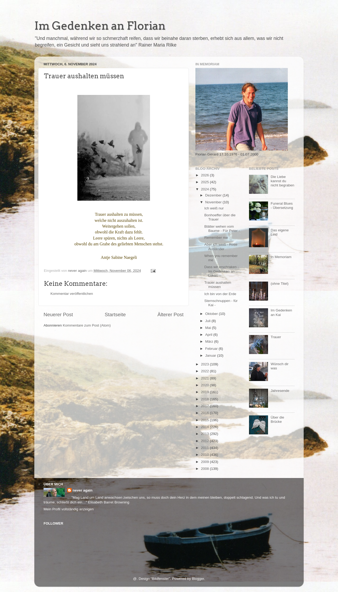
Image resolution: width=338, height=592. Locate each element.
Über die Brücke (277, 419)
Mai (208, 328)
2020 (205, 385)
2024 (205, 189)
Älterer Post (170, 314)
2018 (205, 399)
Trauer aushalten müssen (217, 285)
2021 (205, 378)
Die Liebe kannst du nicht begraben (282, 181)
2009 (205, 462)
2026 (205, 175)
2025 (205, 182)
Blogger (198, 579)
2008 (205, 469)
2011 (205, 448)
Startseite (115, 314)
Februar (212, 349)
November (214, 202)
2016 (205, 413)
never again (82, 490)
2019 (205, 392)
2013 (205, 434)
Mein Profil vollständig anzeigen (69, 509)
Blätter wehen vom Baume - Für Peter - (222, 228)
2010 (205, 455)
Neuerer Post (58, 314)
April (209, 335)
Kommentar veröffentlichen (71, 294)
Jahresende (280, 391)
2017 (205, 406)
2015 (205, 420)
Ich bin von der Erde (220, 294)
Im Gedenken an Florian (100, 25)
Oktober (212, 314)
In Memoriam (281, 257)
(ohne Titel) (280, 284)
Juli (208, 321)
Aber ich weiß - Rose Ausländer (220, 246)
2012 (205, 441)
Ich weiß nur (214, 208)
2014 (205, 427)
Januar (211, 355)
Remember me (216, 238)
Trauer (276, 337)
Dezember (214, 195)
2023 (205, 364)
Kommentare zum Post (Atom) (87, 325)
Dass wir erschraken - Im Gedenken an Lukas (221, 271)
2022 (205, 371)
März (209, 341)
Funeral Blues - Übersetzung (282, 205)
